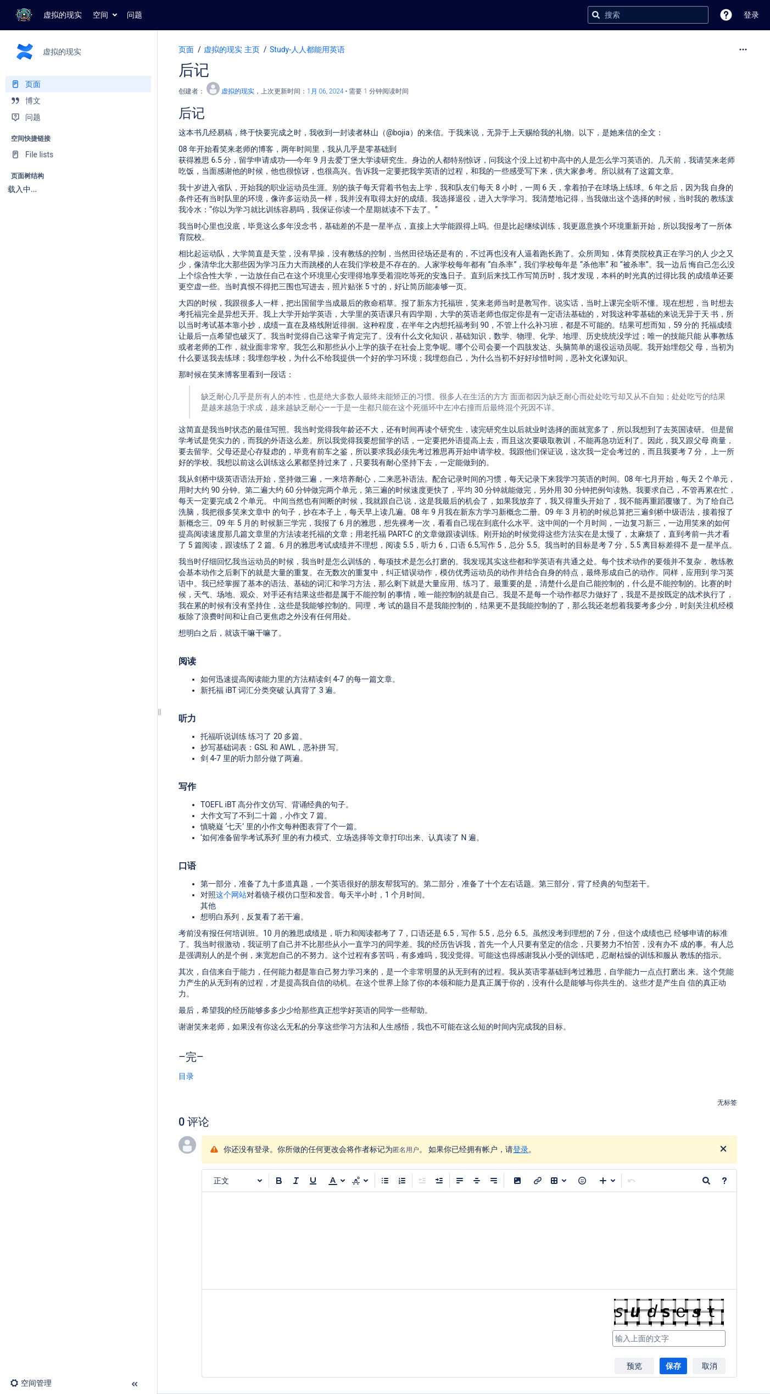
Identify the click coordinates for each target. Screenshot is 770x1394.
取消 (709, 1366)
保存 (673, 1366)
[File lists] (78, 154)
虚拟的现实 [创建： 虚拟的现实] (237, 91)
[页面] (78, 84)
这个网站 (231, 894)
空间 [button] (100, 14)
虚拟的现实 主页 (231, 49)
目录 (186, 1076)
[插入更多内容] (607, 1180)
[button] (726, 15)
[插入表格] (558, 1180)
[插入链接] (537, 1180)
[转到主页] (46, 15)
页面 (186, 49)
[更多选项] (743, 49)
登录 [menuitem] (751, 14)
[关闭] (723, 1149)
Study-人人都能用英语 (307, 49)
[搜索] (596, 14)
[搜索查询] (648, 15)
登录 (520, 1149)
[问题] (78, 117)
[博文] (78, 100)
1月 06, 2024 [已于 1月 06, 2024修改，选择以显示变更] (325, 91)
